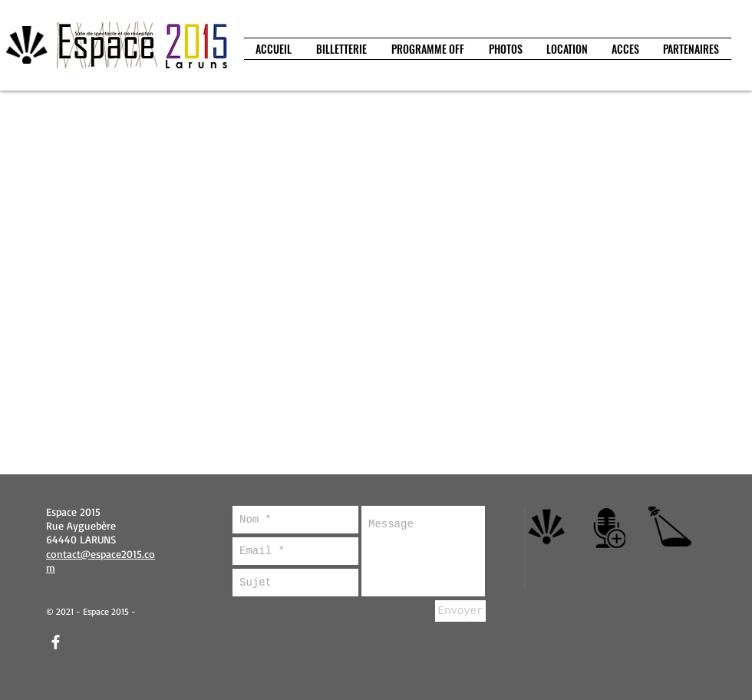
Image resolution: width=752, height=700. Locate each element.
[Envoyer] (460, 611)
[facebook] (55, 642)
